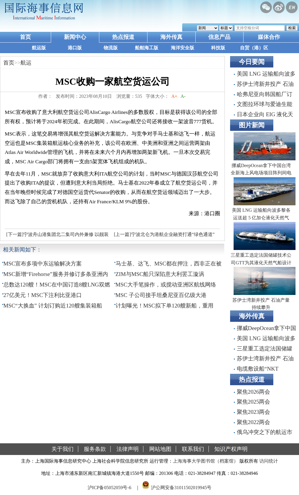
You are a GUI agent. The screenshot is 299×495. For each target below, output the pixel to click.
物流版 (111, 47)
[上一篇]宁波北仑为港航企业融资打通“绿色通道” (164, 234)
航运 (26, 63)
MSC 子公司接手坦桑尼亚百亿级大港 (161, 295)
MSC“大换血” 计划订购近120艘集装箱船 (53, 306)
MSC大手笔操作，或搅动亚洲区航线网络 (166, 285)
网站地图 (160, 449)
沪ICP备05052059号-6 (109, 487)
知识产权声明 (231, 449)
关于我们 (62, 449)
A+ (174, 96)
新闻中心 (75, 37)
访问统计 (268, 460)
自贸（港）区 (254, 47)
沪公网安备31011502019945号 (181, 487)
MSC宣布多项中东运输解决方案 (43, 263)
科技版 (218, 47)
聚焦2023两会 (253, 412)
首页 (25, 37)
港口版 (75, 47)
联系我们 (193, 449)
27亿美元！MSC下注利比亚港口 (43, 295)
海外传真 (171, 37)
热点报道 (123, 37)
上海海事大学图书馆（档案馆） (205, 460)
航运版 (39, 47)
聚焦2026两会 (253, 392)
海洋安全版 (182, 47)
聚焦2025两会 (253, 402)
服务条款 (95, 449)
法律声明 (128, 449)
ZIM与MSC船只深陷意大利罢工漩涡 (160, 274)
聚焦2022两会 (253, 422)
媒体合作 (269, 37)
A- (183, 96)
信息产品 (219, 37)
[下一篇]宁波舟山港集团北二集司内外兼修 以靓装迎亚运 (57, 236)
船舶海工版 (146, 47)
